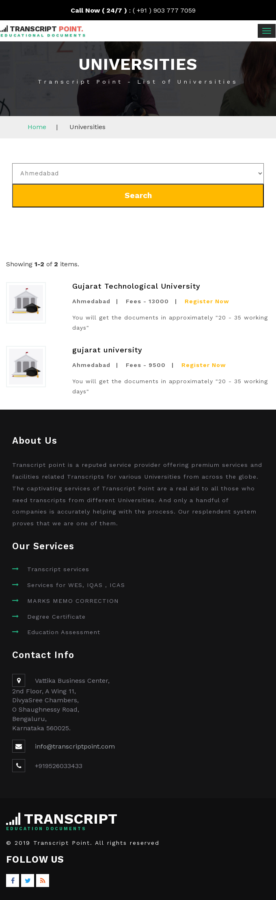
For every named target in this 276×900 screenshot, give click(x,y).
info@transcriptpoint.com (75, 746)
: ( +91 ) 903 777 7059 (138, 10)
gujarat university (107, 349)
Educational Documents (43, 35)
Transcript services (58, 569)
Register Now (207, 301)
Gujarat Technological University (136, 286)
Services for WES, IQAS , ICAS (76, 585)
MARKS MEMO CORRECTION (73, 601)
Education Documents (46, 829)
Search (138, 195)
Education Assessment (63, 632)
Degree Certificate (56, 616)
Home (37, 127)
